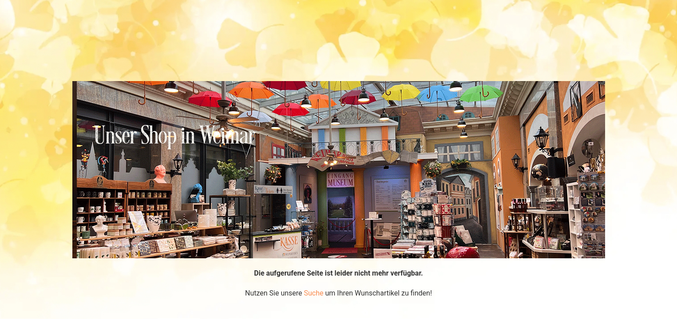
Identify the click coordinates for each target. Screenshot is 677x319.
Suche (314, 293)
